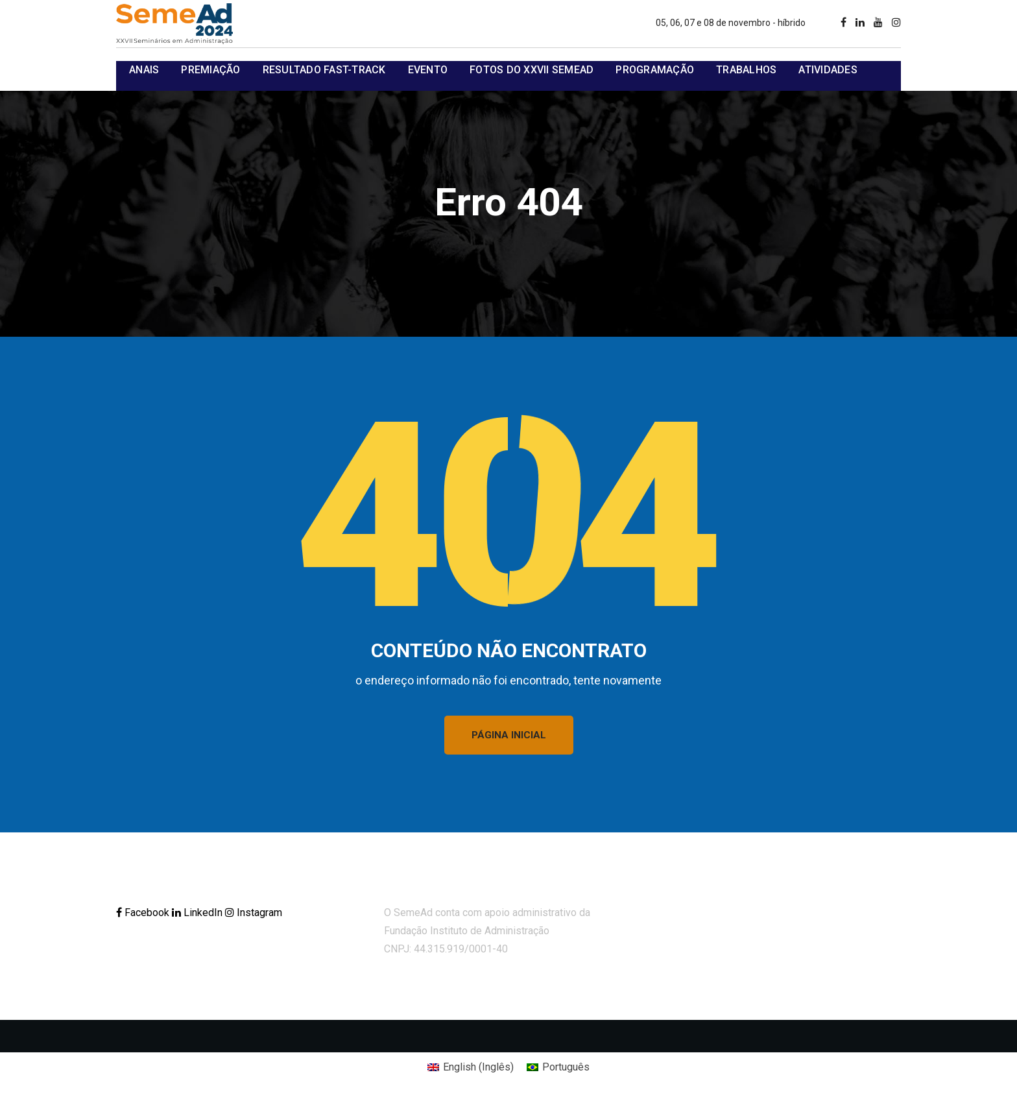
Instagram (253, 912)
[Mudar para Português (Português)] (558, 1067)
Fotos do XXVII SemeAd (531, 70)
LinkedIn (198, 912)
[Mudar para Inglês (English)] (470, 1067)
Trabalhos (746, 70)
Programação (655, 70)
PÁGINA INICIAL (509, 735)
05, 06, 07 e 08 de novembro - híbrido (731, 23)
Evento (428, 70)
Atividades (827, 70)
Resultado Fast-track (324, 70)
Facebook (144, 912)
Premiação (210, 70)
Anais (144, 70)
